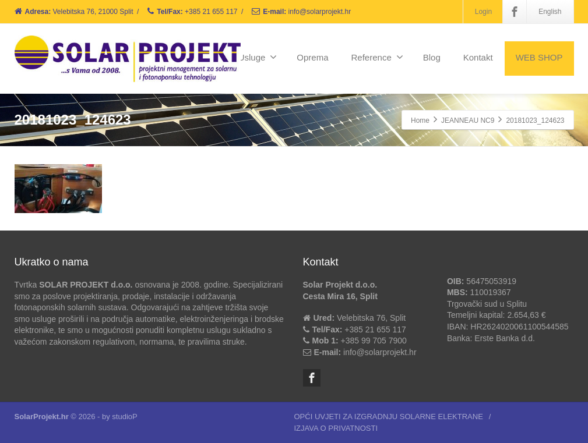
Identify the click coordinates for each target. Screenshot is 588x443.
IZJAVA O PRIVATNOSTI (336, 428)
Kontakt (478, 57)
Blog (432, 57)
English (549, 12)
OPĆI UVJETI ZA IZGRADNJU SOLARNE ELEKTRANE (388, 416)
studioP (124, 416)
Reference (377, 57)
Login (483, 12)
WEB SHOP (539, 57)
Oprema (312, 57)
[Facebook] (514, 11)
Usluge (257, 57)
